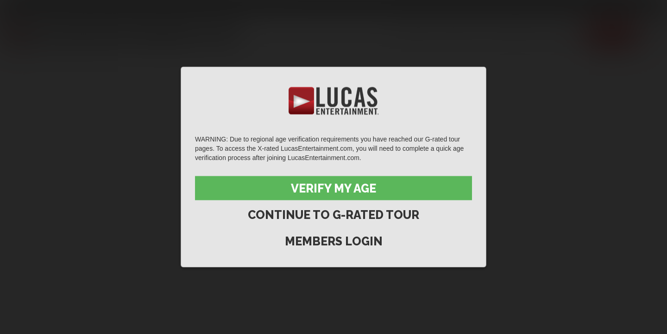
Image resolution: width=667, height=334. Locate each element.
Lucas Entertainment (37, 8)
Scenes (415, 34)
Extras (565, 34)
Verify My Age (333, 188)
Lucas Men (512, 34)
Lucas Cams (191, 8)
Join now (611, 34)
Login (644, 8)
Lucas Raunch (98, 8)
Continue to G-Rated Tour (333, 215)
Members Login (334, 241)
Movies (460, 34)
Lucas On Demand (247, 8)
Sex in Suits (146, 8)
